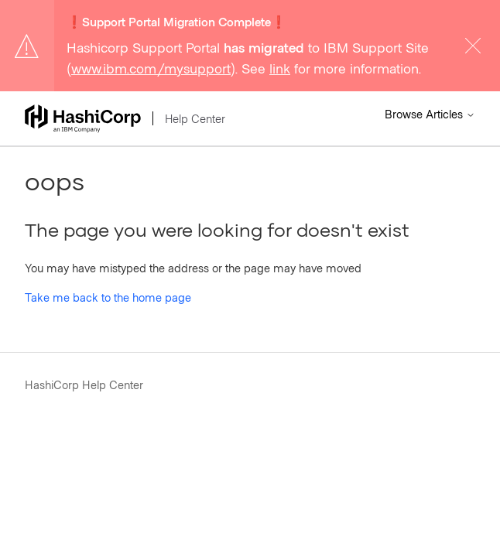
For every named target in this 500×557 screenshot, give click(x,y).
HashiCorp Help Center (84, 384)
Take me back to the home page (108, 297)
